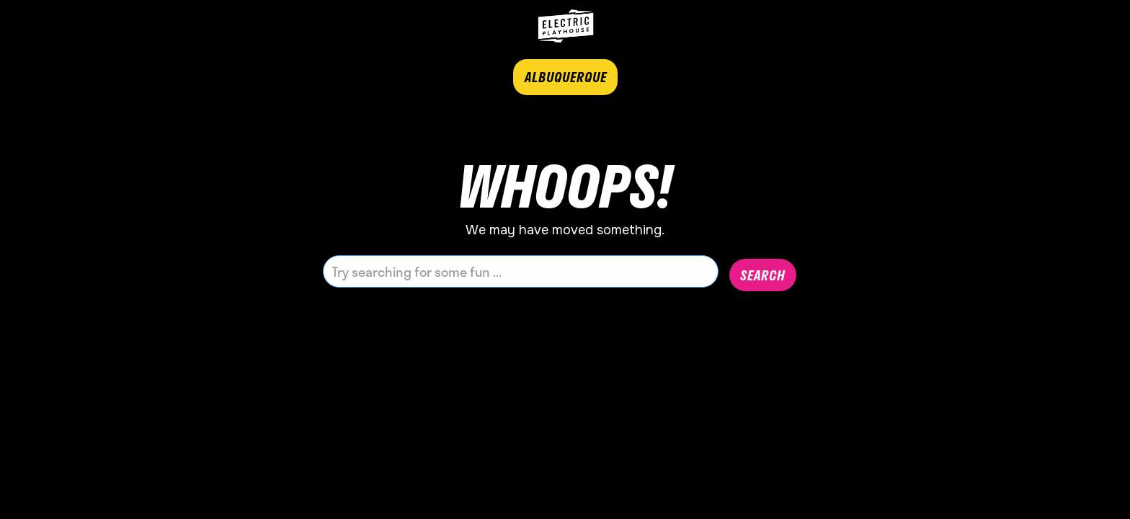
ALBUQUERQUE (566, 77)
